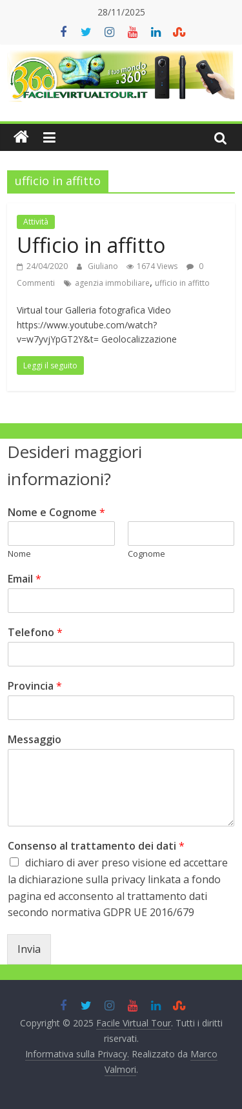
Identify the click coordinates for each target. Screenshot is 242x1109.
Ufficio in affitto (91, 245)
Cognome (146, 553)
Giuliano (104, 266)
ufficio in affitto (182, 282)
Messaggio (34, 739)
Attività (35, 221)
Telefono (35, 632)
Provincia (35, 686)
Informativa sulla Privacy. (77, 1054)
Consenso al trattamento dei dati (96, 846)
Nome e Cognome (56, 512)
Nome (19, 553)
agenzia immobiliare (112, 282)
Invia (29, 949)
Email (24, 579)
